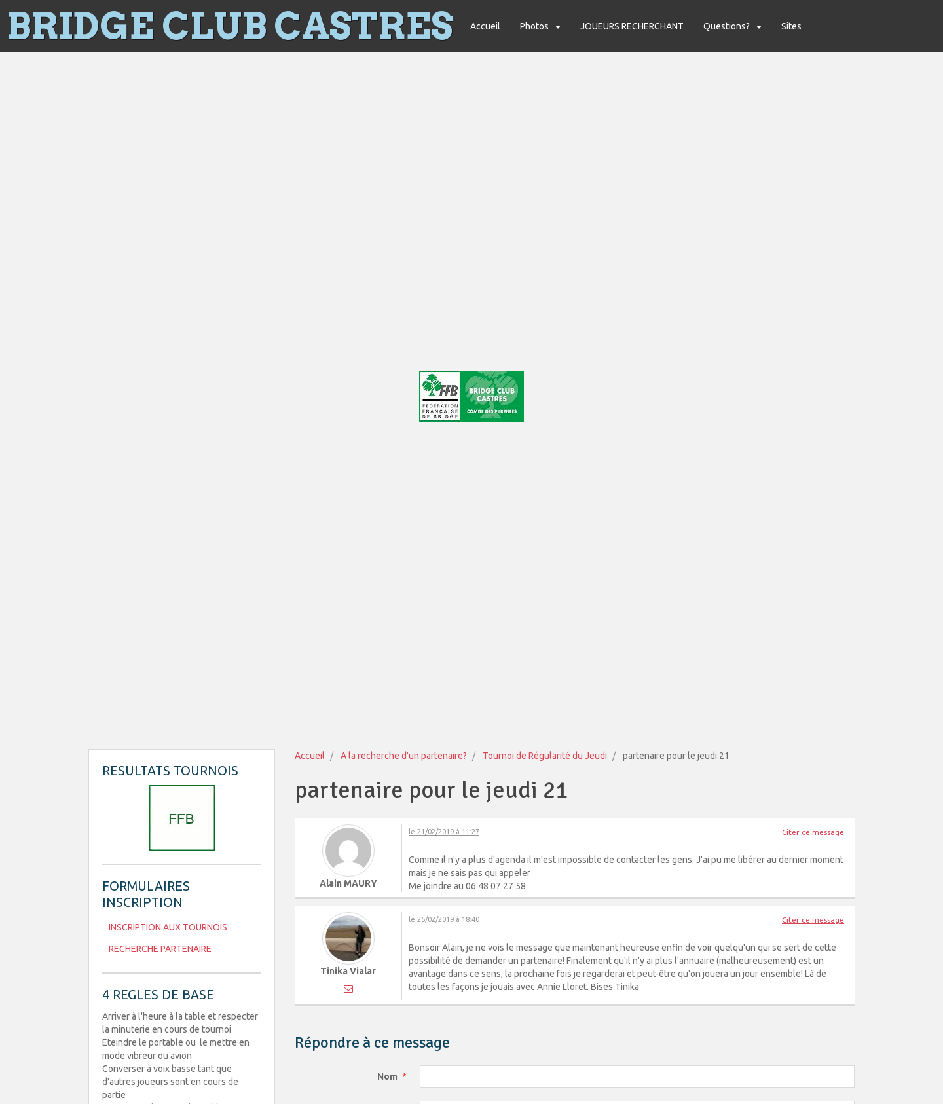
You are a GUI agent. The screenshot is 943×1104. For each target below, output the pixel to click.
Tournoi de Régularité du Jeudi (545, 755)
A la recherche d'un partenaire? (404, 755)
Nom (387, 1076)
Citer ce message (813, 832)
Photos (535, 26)
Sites (791, 26)
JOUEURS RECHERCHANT (632, 26)
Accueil (485, 26)
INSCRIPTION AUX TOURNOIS (168, 927)
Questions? (727, 26)
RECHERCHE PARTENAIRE (160, 949)
